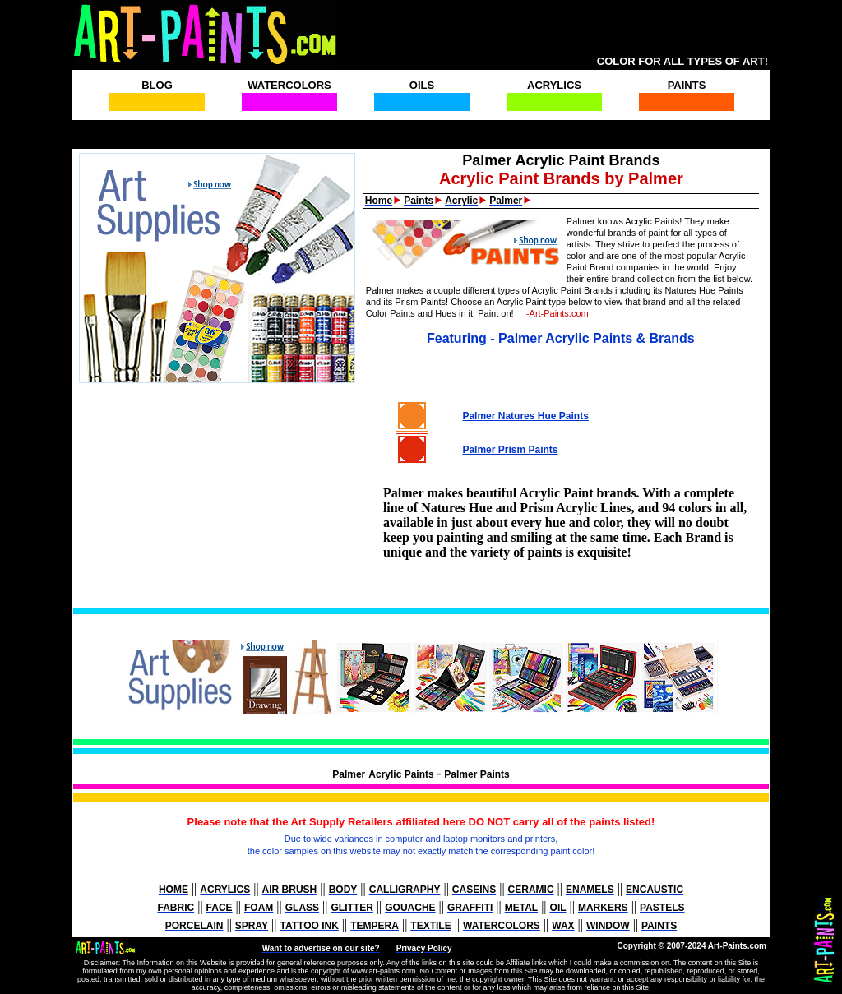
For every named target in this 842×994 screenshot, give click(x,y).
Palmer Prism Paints (509, 449)
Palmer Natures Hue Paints (525, 416)
